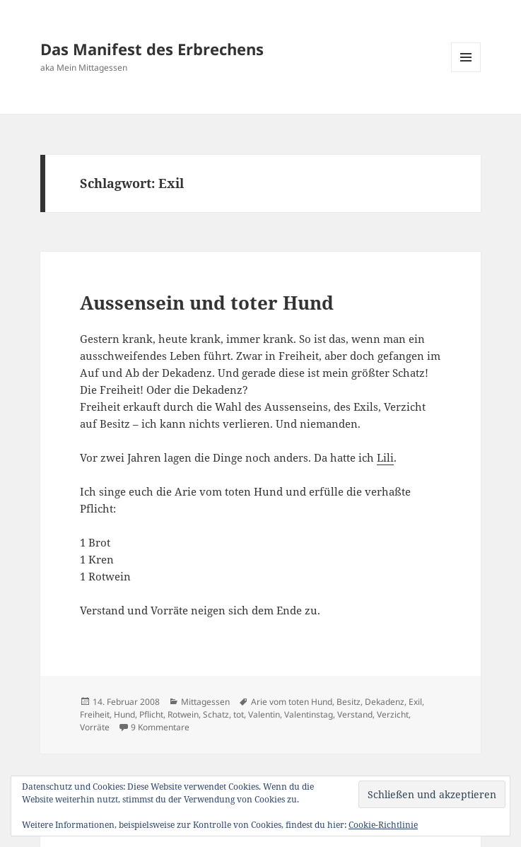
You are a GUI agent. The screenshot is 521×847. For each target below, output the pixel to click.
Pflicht (151, 714)
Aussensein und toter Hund (207, 302)
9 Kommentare (160, 727)
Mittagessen (205, 702)
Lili (385, 457)
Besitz (348, 702)
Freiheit (95, 714)
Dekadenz (384, 702)
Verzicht (393, 714)
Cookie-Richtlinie (383, 825)
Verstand (355, 714)
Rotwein (183, 714)
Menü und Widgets (466, 71)
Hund (124, 714)
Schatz (216, 714)
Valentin (264, 714)
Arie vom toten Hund (291, 702)
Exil (415, 702)
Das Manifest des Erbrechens (152, 48)
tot (238, 714)
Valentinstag (308, 714)
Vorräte (95, 727)
